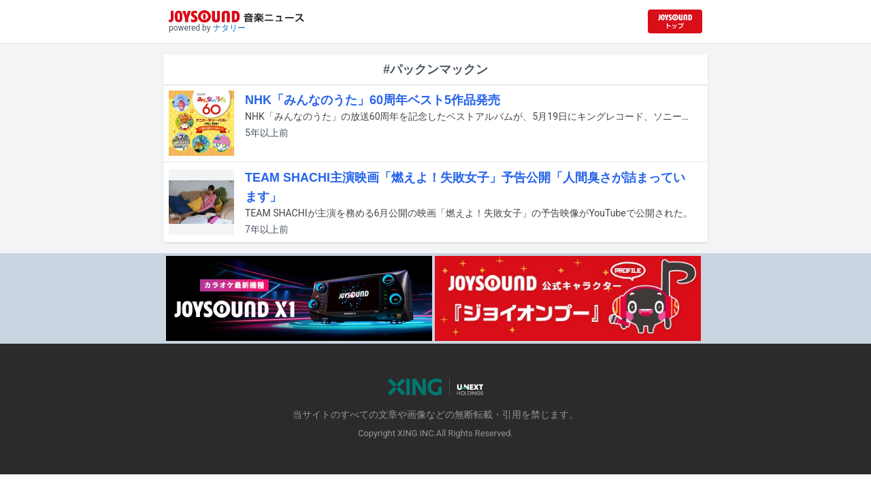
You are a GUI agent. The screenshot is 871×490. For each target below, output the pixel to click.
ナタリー (229, 28)
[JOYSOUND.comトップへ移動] (675, 21)
